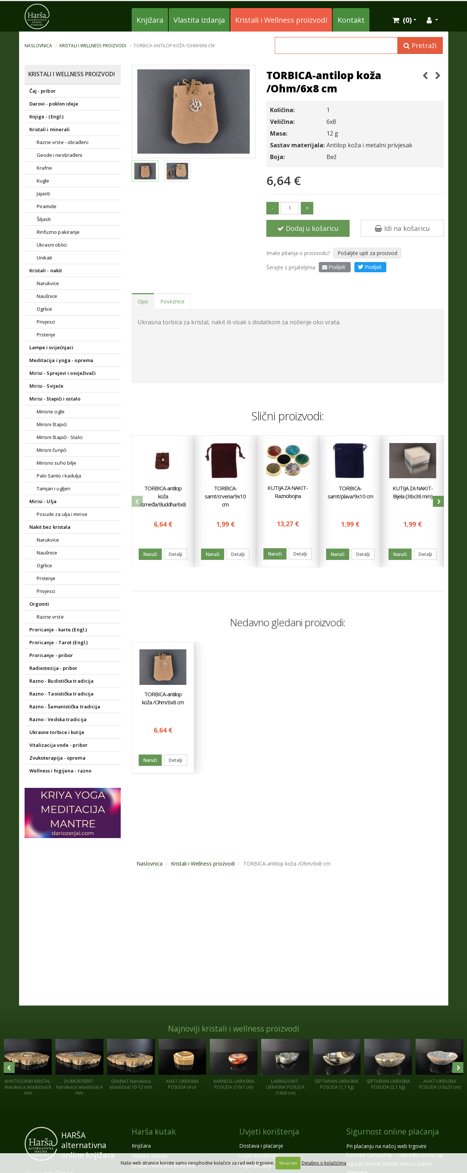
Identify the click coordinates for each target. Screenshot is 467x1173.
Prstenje (46, 334)
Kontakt (351, 20)
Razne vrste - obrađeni (62, 142)
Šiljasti (44, 219)
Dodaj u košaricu (308, 228)
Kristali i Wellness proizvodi (281, 20)
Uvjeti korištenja (269, 1131)
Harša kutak (154, 1131)
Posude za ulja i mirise (62, 514)
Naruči (150, 554)
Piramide (47, 206)
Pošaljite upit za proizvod (367, 253)
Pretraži (420, 45)
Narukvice (48, 283)
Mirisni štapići (52, 424)
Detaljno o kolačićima (324, 1163)
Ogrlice (44, 309)
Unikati (44, 257)
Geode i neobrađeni (60, 155)
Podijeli (333, 267)
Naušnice (47, 296)
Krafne (44, 168)
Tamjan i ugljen (54, 488)
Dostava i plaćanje (261, 1145)
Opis (143, 301)
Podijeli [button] (370, 267)
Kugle (43, 180)
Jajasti (43, 193)
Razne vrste (50, 616)
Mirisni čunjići (52, 450)
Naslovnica (38, 45)
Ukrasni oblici (52, 244)
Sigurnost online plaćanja (392, 1131)
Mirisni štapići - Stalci (60, 437)
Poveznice (172, 301)
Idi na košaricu (402, 228)
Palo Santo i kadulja (59, 475)
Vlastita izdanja (199, 20)
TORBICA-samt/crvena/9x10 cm (225, 496)
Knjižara (149, 20)
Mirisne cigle (51, 411)
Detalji (175, 554)
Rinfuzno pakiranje (58, 232)
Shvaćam (288, 1163)
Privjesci (46, 321)
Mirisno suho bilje (57, 463)
